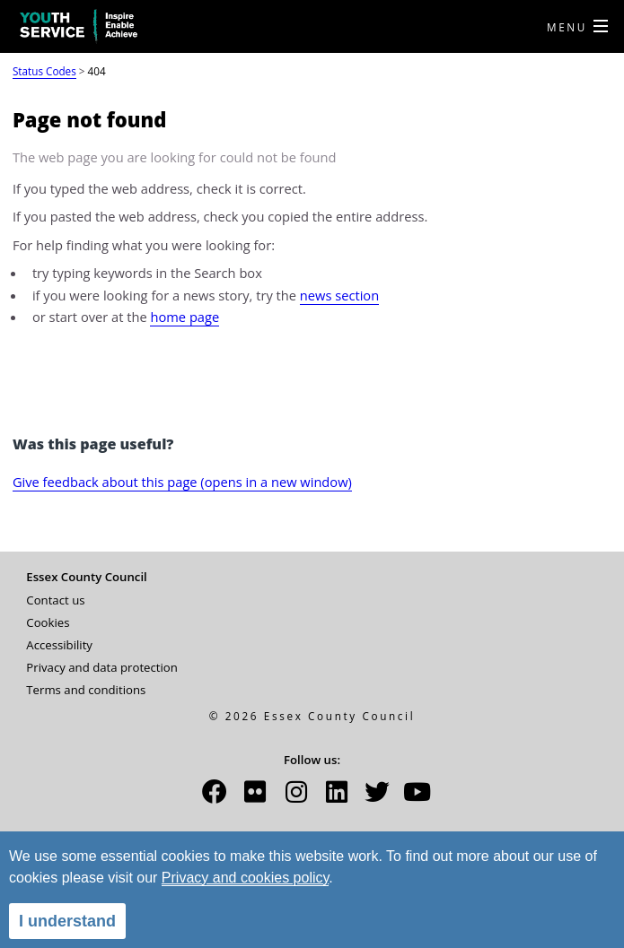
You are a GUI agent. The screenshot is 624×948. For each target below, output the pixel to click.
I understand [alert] (67, 921)
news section (339, 295)
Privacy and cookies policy (245, 877)
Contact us (55, 600)
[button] (214, 797)
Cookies (47, 622)
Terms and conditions (85, 690)
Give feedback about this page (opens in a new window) (182, 482)
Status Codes (44, 71)
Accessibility (59, 645)
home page (184, 317)
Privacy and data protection (102, 667)
